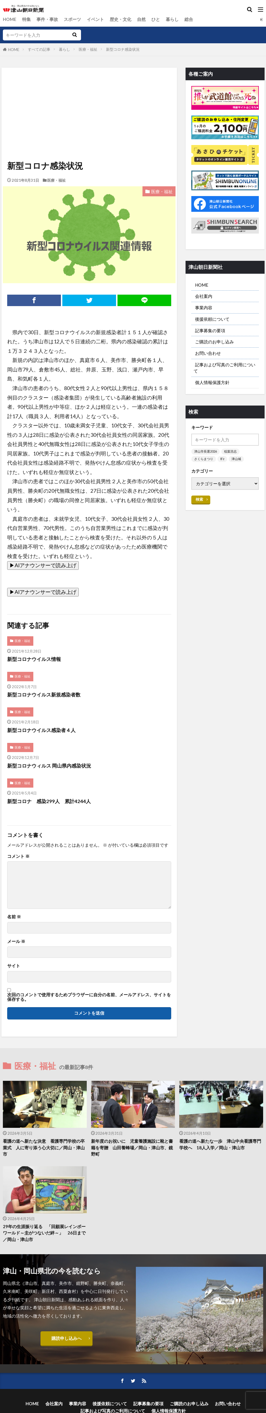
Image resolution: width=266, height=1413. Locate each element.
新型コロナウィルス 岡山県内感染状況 (51, 766)
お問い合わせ (208, 353)
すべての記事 (39, 49)
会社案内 (203, 296)
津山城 (236, 460)
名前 (14, 917)
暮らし (172, 19)
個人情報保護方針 (212, 383)
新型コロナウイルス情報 (35, 659)
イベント (95, 19)
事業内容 (203, 307)
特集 (26, 19)
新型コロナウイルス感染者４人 (43, 730)
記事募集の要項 (210, 330)
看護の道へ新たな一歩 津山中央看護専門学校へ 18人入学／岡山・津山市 (220, 1144)
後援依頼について (212, 319)
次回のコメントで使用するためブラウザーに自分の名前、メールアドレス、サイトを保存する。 (89, 997)
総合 (188, 19)
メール (16, 942)
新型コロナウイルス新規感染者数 (46, 695)
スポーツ (72, 19)
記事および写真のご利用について (224, 369)
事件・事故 (47, 19)
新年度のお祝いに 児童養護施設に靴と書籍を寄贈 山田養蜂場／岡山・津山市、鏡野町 (132, 1148)
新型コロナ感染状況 (123, 49)
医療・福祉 (88, 49)
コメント (18, 856)
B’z (222, 460)
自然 (141, 19)
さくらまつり (203, 460)
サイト (13, 966)
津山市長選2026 (205, 453)
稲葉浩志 (230, 453)
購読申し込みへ (66, 1338)
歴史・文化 (120, 19)
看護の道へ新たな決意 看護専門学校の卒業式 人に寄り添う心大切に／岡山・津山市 (44, 1148)
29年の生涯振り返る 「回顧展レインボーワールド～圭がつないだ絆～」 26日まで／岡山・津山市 (44, 1233)
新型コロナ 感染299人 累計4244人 (51, 802)
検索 (199, 500)
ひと (155, 19)
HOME (9, 19)
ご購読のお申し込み (214, 342)
